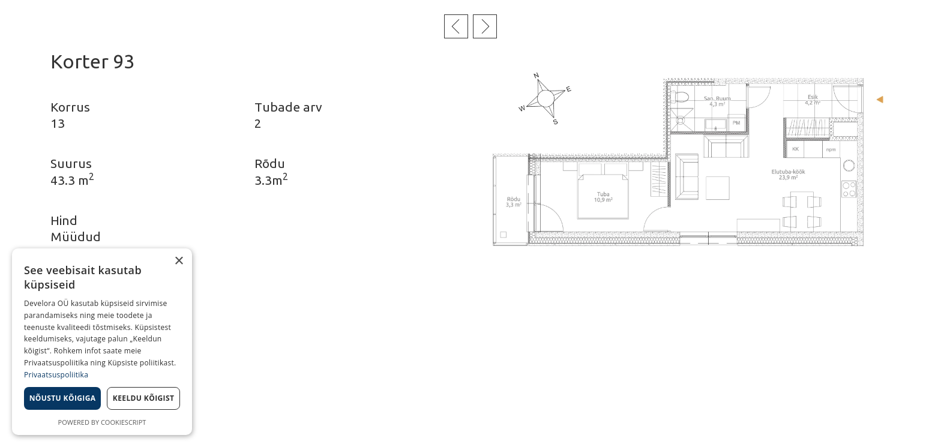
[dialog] (102, 341)
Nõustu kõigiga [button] (62, 398)
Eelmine (456, 26)
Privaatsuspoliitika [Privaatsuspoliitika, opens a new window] (56, 375)
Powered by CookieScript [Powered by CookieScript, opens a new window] (102, 422)
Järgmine (485, 26)
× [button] (178, 261)
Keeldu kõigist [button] (144, 398)
